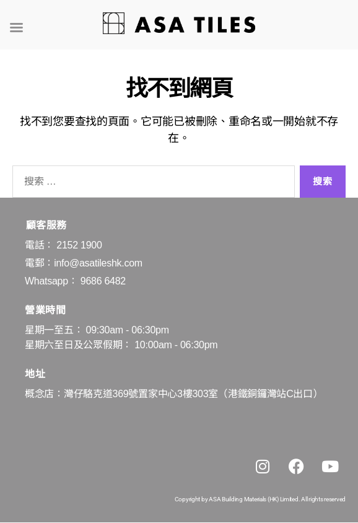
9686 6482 (103, 281)
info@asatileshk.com (98, 263)
